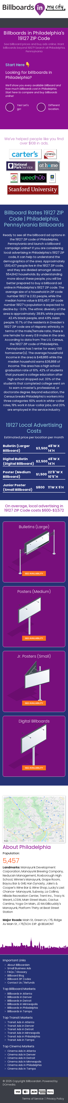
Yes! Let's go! (23, 107)
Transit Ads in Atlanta (20, 1022)
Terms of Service (33, 1098)
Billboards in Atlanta (19, 993)
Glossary (21, 972)
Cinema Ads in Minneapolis (24, 1061)
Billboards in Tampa (19, 1011)
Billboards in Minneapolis (22, 1004)
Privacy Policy (55, 1098)
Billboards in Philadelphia (22, 1008)
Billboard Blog (15, 975)
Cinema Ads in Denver (21, 1054)
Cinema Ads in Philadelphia (24, 1065)
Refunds (29, 982)
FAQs (10, 972)
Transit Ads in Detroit (20, 1029)
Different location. (54, 107)
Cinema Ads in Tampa (21, 1068)
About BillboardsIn (18, 965)
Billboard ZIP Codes (19, 979)
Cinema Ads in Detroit (21, 1058)
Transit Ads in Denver (20, 1026)
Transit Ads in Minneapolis (23, 1033)
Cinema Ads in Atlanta (21, 1051)
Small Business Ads (19, 968)
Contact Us (14, 982)
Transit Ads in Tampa (20, 1040)
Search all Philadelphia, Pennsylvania (45, 49)
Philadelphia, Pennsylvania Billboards (34, 221)
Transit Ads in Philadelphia (23, 1036)
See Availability (34, 573)
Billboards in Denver (19, 997)
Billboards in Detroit (19, 1000)
